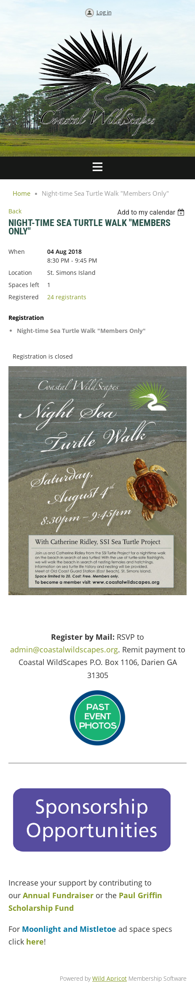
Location (20, 273)
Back (14, 211)
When (16, 251)
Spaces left (23, 285)
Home (21, 193)
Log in (104, 12)
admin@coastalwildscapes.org (64, 649)
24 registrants (66, 297)
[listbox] (152, 212)
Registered (23, 297)
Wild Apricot (109, 978)
